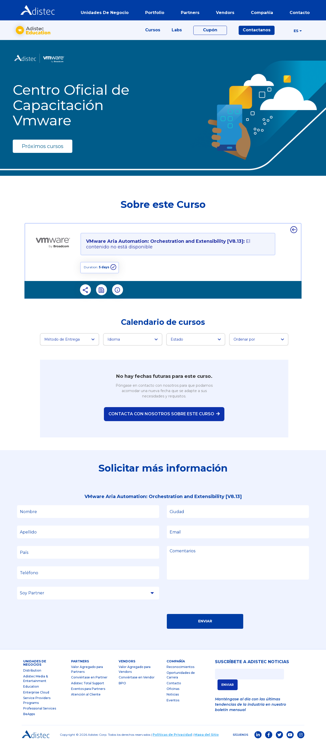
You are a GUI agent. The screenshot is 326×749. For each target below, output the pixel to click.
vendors (224, 13)
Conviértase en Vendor (137, 682)
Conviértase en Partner (89, 682)
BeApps (29, 719)
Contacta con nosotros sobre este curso (164, 418)
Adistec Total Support (87, 688)
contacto (299, 13)
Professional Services (39, 713)
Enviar (205, 626)
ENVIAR (227, 689)
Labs (177, 33)
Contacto (174, 688)
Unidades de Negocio (104, 13)
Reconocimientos (180, 672)
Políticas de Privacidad (172, 739)
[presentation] (205, 603)
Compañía (176, 666)
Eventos (173, 705)
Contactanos (256, 33)
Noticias (173, 699)
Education (31, 691)
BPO (122, 688)
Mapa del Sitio (206, 739)
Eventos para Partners (88, 694)
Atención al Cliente (86, 699)
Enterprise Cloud (36, 697)
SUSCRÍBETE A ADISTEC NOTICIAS (252, 666)
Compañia (261, 13)
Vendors (127, 666)
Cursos (152, 33)
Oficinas (173, 694)
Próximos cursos (42, 151)
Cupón (210, 33)
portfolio (153, 13)
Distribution (32, 675)
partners (189, 13)
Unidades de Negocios (34, 668)
